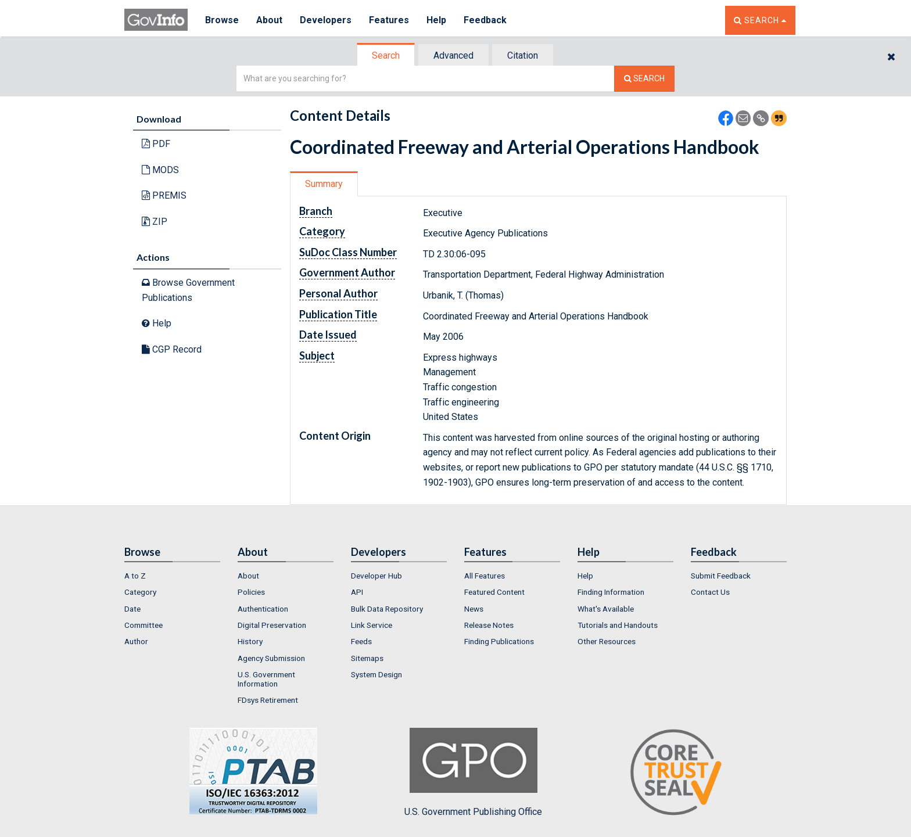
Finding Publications (499, 641)
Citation (522, 55)
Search (386, 55)
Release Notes (489, 625)
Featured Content (494, 592)
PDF (156, 143)
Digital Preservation (272, 625)
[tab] (386, 55)
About (269, 20)
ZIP (154, 221)
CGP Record (172, 349)
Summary (324, 183)
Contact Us (710, 592)
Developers (326, 20)
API (357, 592)
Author (136, 641)
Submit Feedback (721, 575)
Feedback (485, 20)
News (473, 608)
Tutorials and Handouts (618, 625)
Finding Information (611, 592)
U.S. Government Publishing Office (473, 772)
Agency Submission (271, 658)
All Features (484, 575)
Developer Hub (376, 575)
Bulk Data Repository (387, 608)
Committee (143, 625)
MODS (160, 169)
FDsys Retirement (268, 700)
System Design (376, 674)
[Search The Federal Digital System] (644, 79)
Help (436, 20)
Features (389, 20)
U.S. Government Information (266, 679)
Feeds (361, 641)
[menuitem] (172, 575)
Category (140, 592)
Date (132, 608)
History (250, 641)
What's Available (606, 608)
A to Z (135, 575)
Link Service (371, 625)
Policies (251, 592)
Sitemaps (367, 658)
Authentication (263, 608)
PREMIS (164, 195)
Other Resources (607, 641)
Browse (222, 20)
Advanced (453, 55)
